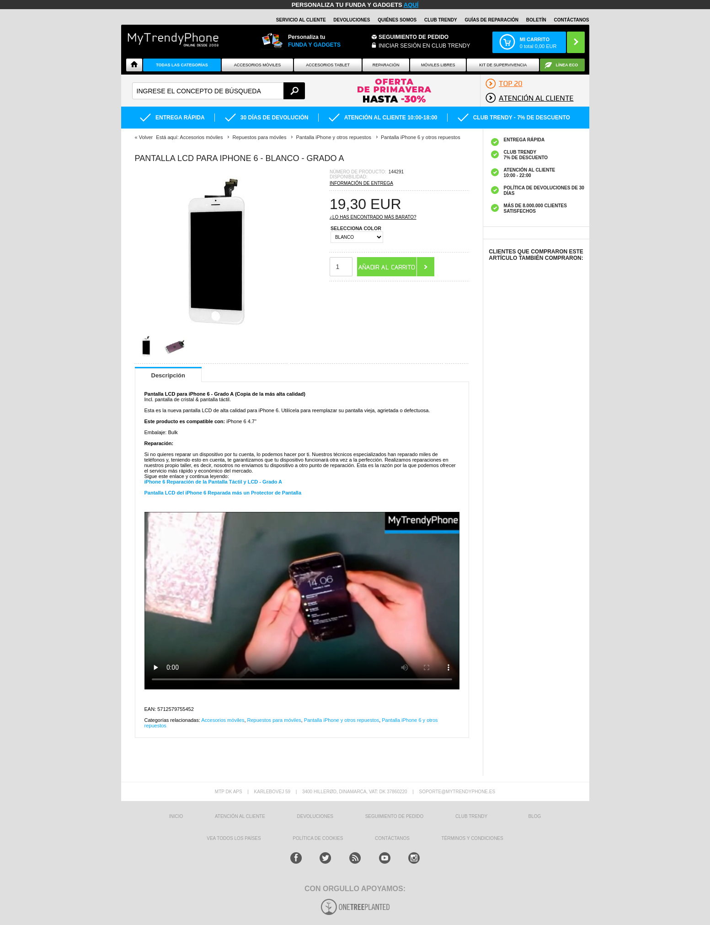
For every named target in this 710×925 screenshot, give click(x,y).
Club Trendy (440, 19)
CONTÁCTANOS (571, 19)
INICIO (176, 816)
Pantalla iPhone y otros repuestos (341, 720)
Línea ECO (567, 65)
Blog (534, 816)
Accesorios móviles (222, 720)
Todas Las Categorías (182, 65)
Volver (146, 137)
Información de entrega (361, 183)
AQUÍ (411, 4)
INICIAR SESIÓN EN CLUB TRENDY (424, 46)
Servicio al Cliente (301, 19)
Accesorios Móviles (257, 65)
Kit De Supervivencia (503, 65)
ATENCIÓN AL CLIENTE (240, 816)
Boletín (536, 19)
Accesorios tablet (328, 65)
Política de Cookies (318, 838)
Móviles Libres (438, 65)
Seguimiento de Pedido (413, 37)
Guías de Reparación (491, 19)
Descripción (168, 375)
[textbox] (218, 90)
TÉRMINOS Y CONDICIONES (472, 838)
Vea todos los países (234, 838)
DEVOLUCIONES (351, 19)
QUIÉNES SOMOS (397, 19)
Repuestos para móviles (274, 720)
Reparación (386, 65)
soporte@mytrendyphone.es (457, 791)
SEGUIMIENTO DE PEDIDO (394, 816)
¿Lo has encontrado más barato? (373, 217)
